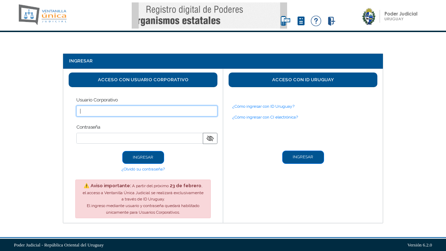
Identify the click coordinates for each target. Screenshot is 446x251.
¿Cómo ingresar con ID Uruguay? (263, 106)
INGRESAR (143, 157)
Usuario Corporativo (97, 99)
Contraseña (88, 127)
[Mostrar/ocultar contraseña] (210, 138)
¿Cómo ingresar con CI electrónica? (265, 117)
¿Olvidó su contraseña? (143, 169)
